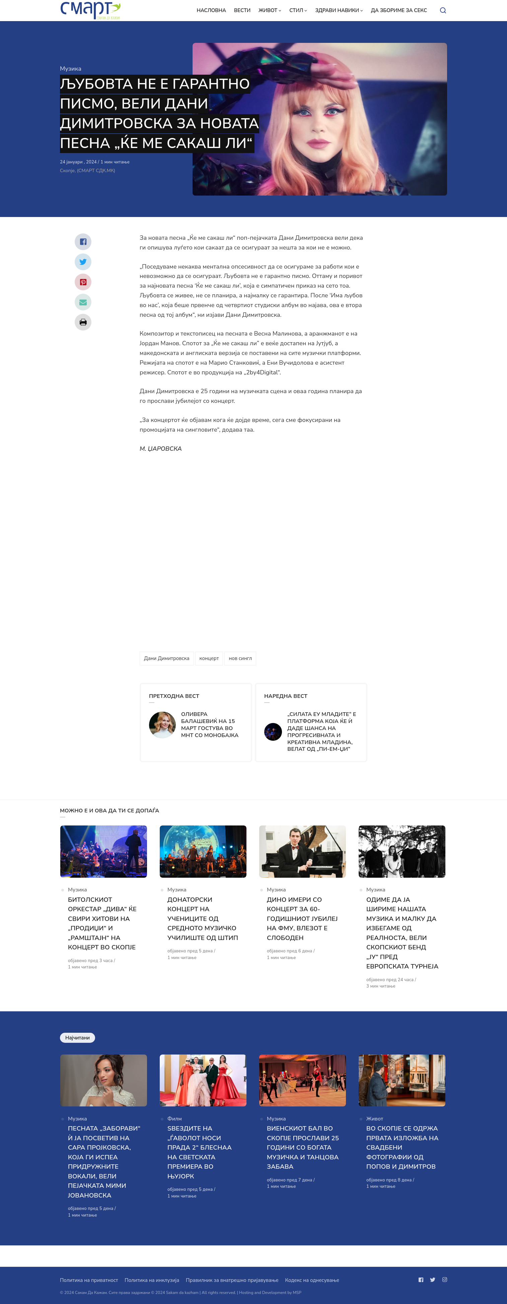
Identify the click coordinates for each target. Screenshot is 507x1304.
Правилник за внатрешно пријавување (232, 1280)
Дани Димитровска (167, 658)
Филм (174, 1130)
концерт (209, 658)
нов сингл (240, 658)
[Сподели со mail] (83, 302)
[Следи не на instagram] (443, 1280)
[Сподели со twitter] (83, 261)
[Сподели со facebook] (83, 241)
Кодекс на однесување (312, 1280)
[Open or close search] (443, 10)
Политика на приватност (89, 1280)
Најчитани (77, 1048)
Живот (374, 1130)
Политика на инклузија (152, 1280)
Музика (70, 69)
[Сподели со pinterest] (83, 282)
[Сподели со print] (83, 322)
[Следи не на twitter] (432, 1280)
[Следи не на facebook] (422, 1280)
